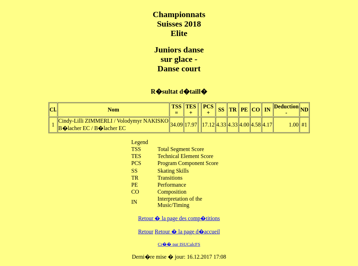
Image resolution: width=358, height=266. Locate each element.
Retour (145, 232)
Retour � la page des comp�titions (179, 218)
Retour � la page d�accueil (187, 232)
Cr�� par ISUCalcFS (179, 244)
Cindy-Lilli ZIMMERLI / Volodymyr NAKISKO (113, 121)
